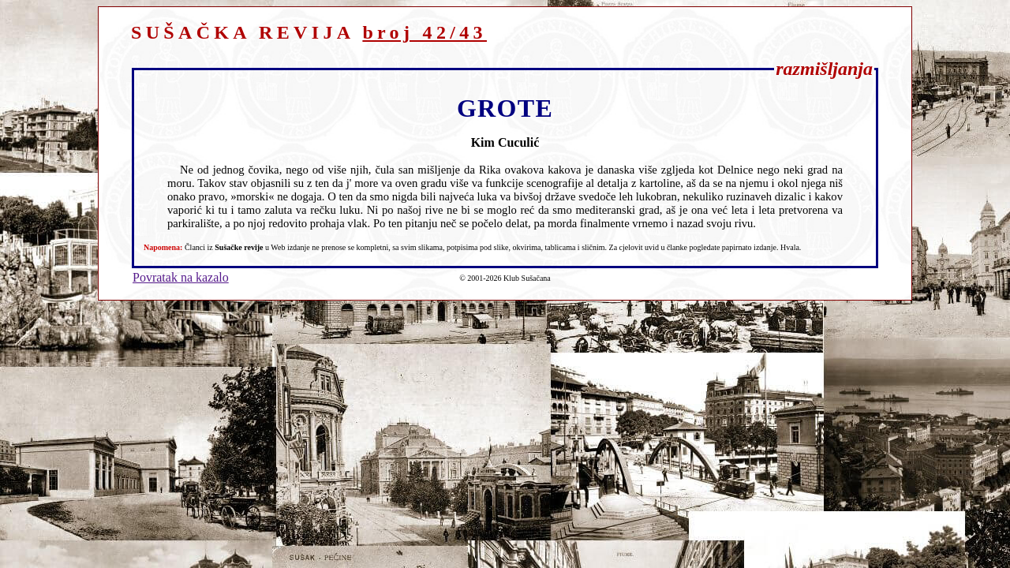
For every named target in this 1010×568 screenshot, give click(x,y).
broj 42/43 (424, 32)
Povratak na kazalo (181, 277)
